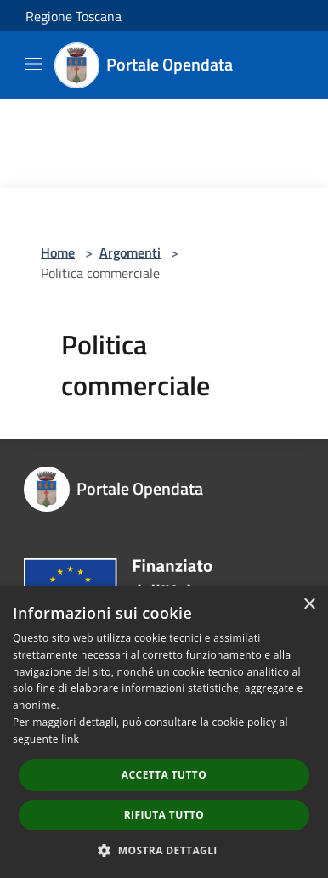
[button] (164, 849)
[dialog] (164, 732)
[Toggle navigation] (34, 64)
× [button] (309, 604)
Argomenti (130, 252)
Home (58, 252)
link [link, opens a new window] (70, 739)
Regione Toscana (73, 16)
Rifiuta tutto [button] (164, 814)
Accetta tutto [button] (164, 775)
